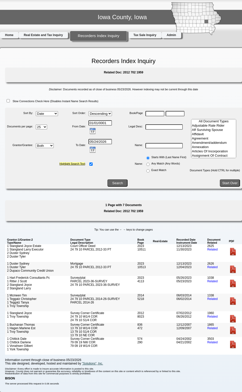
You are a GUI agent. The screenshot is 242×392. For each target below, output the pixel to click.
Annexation (213, 147)
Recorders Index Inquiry (98, 36)
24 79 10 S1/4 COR (83, 320)
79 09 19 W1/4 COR (84, 346)
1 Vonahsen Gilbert (20, 346)
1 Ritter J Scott (17, 281)
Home (9, 35)
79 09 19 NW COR (83, 342)
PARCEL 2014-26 (82, 302)
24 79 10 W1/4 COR (84, 316)
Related (212, 249)
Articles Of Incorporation (213, 151)
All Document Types (213, 121)
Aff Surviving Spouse (213, 130)
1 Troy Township (18, 306)
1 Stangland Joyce (19, 313)
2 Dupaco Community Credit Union (30, 270)
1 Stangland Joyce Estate (24, 246)
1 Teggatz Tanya (18, 302)
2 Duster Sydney (18, 253)
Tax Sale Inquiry (144, 35)
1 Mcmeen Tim (17, 295)
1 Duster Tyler (16, 267)
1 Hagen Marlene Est (21, 328)
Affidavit (213, 134)
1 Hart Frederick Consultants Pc (28, 277)
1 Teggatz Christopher (22, 299)
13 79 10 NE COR (82, 335)
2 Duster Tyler (16, 256)
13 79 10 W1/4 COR (84, 328)
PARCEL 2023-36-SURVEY (88, 281)
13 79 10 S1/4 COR (83, 331)
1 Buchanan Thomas (21, 324)
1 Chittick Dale (16, 339)
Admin (171, 35)
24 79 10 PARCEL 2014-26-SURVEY (95, 299)
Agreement (213, 138)
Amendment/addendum (213, 143)
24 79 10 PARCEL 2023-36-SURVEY (95, 285)
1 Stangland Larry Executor (25, 249)
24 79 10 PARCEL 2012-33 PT (90, 249)
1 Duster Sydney (18, 263)
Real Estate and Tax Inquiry (43, 35)
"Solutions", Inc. (92, 363)
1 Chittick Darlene (19, 342)
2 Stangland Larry (19, 288)
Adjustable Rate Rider (213, 126)
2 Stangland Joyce (19, 285)
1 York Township (18, 349)
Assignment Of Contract (213, 156)
